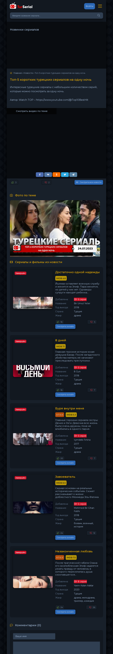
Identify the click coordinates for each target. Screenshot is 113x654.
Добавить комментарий (31, 619)
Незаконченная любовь (62, 516)
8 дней (48, 333)
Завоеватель (53, 455)
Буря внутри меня (57, 394)
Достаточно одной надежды (67, 272)
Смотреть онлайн (89, 319)
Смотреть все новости (89, 182)
